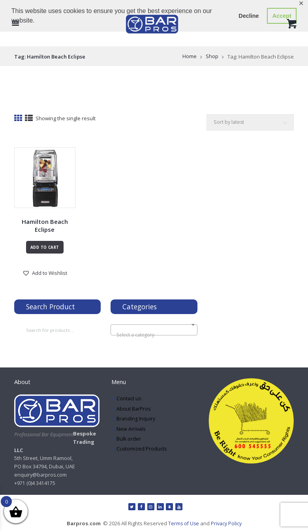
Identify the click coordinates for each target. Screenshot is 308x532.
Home (189, 56)
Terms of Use (183, 524)
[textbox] (154, 336)
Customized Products (141, 450)
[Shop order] (249, 123)
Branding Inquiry (136, 420)
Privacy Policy (226, 524)
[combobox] (154, 331)
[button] (44, 274)
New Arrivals (131, 430)
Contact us (129, 399)
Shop (212, 56)
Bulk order (128, 439)
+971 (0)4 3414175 (34, 484)
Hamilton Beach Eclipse (44, 226)
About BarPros (133, 409)
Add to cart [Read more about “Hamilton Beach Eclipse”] (44, 248)
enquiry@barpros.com (41, 476)
